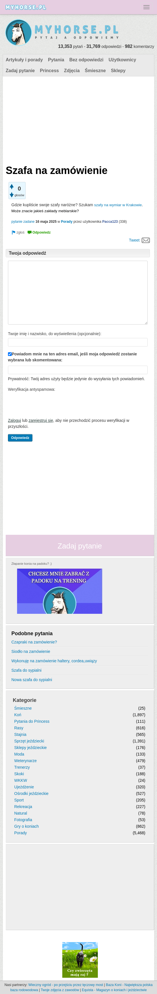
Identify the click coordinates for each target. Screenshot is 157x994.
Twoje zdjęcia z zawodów (60, 990)
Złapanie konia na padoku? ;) (31, 563)
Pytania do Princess (31, 721)
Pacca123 (110, 222)
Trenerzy (22, 767)
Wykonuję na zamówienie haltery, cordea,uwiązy (54, 661)
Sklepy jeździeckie (30, 747)
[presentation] (51, 405)
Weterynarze (25, 760)
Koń (17, 714)
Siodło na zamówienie (30, 651)
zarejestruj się (40, 420)
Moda (19, 754)
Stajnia (20, 734)
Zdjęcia (72, 70)
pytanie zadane (22, 222)
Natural (20, 813)
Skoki (19, 774)
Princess (49, 70)
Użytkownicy (122, 59)
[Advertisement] (78, 119)
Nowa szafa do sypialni (31, 679)
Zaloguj (14, 420)
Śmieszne (95, 70)
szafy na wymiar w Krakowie (118, 205)
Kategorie (24, 700)
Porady (67, 222)
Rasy (18, 728)
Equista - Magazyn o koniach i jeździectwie (114, 990)
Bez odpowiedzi (86, 59)
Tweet (134, 240)
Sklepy (118, 70)
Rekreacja (23, 806)
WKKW (20, 780)
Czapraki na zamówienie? (34, 642)
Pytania (56, 59)
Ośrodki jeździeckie (31, 793)
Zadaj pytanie (20, 70)
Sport (19, 800)
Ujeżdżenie (24, 787)
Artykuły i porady (24, 59)
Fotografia (23, 819)
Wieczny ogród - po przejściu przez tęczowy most (65, 985)
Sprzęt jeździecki (29, 741)
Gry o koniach (26, 826)
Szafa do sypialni (26, 670)
